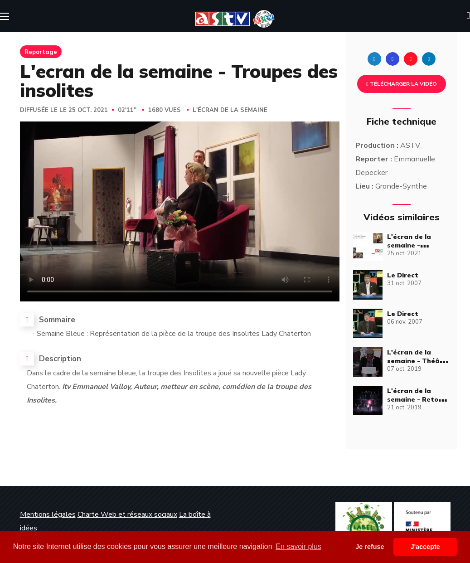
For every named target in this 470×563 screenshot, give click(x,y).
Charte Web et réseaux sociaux (127, 514)
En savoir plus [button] (298, 546)
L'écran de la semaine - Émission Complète (419, 245)
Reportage (40, 51)
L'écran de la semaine (230, 110)
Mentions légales (48, 514)
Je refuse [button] (369, 546)
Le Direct (402, 275)
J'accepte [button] (425, 546)
